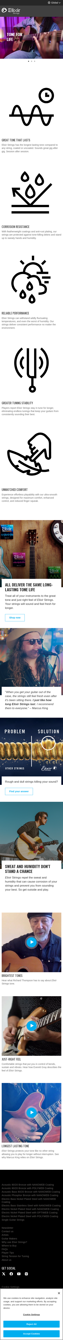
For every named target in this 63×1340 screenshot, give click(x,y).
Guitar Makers (9, 1238)
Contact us (7, 1231)
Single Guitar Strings (13, 1219)
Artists (5, 1235)
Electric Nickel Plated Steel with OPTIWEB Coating (29, 1212)
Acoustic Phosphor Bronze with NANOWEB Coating (30, 1195)
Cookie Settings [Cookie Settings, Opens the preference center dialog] (31, 1314)
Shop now (14, 617)
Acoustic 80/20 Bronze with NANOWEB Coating (28, 1184)
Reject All (31, 1324)
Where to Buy (9, 1245)
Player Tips (8, 1252)
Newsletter (7, 1228)
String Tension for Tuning (15, 1256)
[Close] (59, 1293)
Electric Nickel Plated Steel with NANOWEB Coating (30, 1209)
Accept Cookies (31, 1334)
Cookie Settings (10, 1287)
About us (6, 1260)
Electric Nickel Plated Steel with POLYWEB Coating (30, 1216)
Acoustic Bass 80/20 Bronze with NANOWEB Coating (31, 1191)
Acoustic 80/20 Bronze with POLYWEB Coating (27, 1188)
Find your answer (19, 791)
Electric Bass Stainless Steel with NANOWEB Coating (31, 1205)
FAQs (5, 1249)
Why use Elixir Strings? (14, 1242)
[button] (54, 3)
